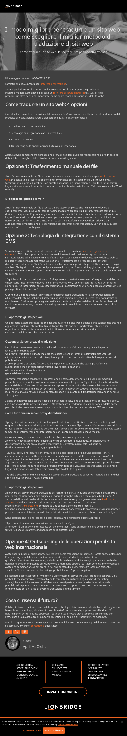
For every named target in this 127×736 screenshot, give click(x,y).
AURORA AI (22, 677)
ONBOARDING (95, 671)
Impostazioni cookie (31, 730)
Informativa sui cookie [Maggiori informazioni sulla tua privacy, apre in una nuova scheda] (68, 724)
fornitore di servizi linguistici (69, 92)
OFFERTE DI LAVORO (98, 664)
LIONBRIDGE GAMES (27, 674)
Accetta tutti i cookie (54, 730)
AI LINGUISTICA (24, 664)
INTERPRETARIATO (25, 671)
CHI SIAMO (58, 664)
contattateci (37, 625)
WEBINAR (57, 674)
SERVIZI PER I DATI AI (27, 668)
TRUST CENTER (59, 668)
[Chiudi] (122, 722)
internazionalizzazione (53, 84)
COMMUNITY (95, 668)
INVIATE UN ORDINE (63, 692)
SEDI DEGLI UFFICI (97, 674)
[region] (63, 726)
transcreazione (30, 505)
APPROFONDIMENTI (62, 671)
